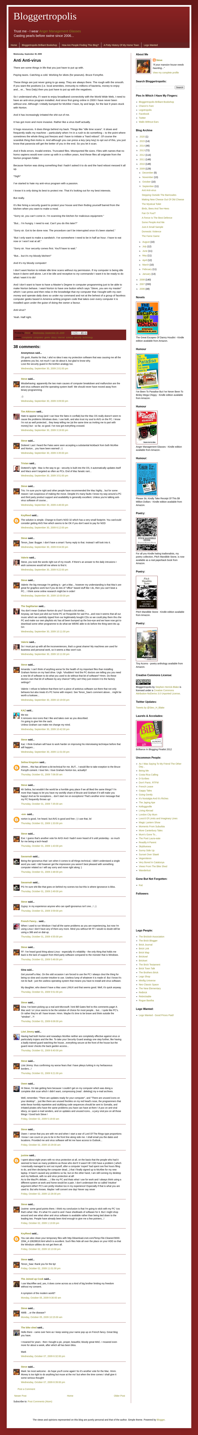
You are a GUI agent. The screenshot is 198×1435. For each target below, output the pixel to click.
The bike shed (29, 1327)
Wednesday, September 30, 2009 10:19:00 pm (45, 700)
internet (61, 337)
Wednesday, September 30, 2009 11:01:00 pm (45, 752)
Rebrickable (145, 996)
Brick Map (144, 952)
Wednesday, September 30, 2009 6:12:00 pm (44, 527)
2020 (142, 136)
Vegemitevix (145, 858)
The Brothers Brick (148, 972)
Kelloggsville (145, 806)
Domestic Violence (151, 231)
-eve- (24, 814)
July (144, 246)
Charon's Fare (146, 106)
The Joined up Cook (32, 1279)
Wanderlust (145, 870)
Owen (24, 1083)
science (69, 337)
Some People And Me (153, 222)
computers (38, 337)
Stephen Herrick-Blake (167, 687)
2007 (142, 284)
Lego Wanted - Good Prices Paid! (156, 1015)
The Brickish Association (151, 936)
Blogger (161, 1419)
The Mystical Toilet (151, 204)
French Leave (146, 786)
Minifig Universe (147, 980)
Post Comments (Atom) (40, 1401)
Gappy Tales (145, 790)
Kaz (141, 885)
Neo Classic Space (149, 984)
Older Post (119, 1395)
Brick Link (144, 948)
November (148, 177)
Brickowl (143, 956)
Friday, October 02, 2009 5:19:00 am (40, 1118)
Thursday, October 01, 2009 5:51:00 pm (41, 992)
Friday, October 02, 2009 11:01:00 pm (41, 1268)
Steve (28, 333)
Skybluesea (145, 846)
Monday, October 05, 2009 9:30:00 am (41, 1297)
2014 (142, 145)
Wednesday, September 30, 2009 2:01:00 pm (44, 368)
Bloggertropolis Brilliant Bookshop (39, 45)
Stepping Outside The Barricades (159, 195)
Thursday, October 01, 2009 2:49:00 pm (41, 891)
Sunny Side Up (147, 850)
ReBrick (143, 992)
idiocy (54, 337)
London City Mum (148, 814)
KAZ (23, 710)
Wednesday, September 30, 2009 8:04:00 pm (44, 547)
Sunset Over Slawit (149, 854)
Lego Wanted (151, 45)
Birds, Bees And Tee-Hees (155, 208)
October (146, 181)
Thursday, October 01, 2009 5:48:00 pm (41, 959)
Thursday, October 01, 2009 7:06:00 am (41, 774)
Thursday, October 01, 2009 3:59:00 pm (41, 910)
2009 (142, 168)
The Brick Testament (149, 964)
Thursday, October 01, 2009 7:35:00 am (41, 803)
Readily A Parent (147, 842)
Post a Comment (26, 1389)
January (146, 274)
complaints (27, 337)
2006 (142, 289)
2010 (142, 164)
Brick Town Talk (147, 968)
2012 (142, 155)
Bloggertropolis (45, 16)
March (146, 264)
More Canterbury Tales (151, 830)
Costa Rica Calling (148, 774)
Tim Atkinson (28, 411)
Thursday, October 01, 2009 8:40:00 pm (41, 1050)
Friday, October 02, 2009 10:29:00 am (41, 1144)
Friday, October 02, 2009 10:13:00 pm (41, 1249)
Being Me (144, 770)
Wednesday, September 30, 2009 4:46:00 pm (44, 505)
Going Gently (146, 794)
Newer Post (20, 1395)
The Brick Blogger (148, 940)
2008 (142, 279)
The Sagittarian (29, 606)
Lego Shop (144, 976)
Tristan (25, 463)
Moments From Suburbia (152, 826)
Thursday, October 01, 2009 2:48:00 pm (41, 872)
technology (88, 337)
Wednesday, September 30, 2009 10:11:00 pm (45, 631)
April (145, 260)
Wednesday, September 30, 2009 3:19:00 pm (44, 430)
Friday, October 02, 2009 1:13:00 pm (40, 1223)
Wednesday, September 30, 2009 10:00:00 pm (45, 595)
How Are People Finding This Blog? (80, 45)
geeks (47, 337)
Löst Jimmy (27, 1031)
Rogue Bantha (146, 1000)
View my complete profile (166, 72)
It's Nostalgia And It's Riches (153, 798)
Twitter (142, 118)
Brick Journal (146, 944)
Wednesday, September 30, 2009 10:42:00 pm (45, 729)
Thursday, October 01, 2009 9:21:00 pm (41, 1073)
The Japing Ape (147, 802)
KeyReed (26, 515)
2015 (142, 141)
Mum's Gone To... (148, 834)
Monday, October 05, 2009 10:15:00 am (41, 1317)
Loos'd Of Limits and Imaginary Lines (158, 818)
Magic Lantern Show (149, 822)
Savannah (26, 856)
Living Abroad (146, 810)
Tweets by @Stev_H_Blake (150, 707)
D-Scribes (144, 778)
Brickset (143, 960)
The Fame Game (151, 236)
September (148, 186)
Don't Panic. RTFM (149, 782)
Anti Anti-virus (149, 190)
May (144, 255)
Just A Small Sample (152, 227)
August (146, 242)
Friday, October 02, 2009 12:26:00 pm (41, 1193)
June (145, 251)
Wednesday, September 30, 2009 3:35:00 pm (44, 453)
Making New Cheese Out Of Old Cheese (163, 199)
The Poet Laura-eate (149, 838)
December (148, 172)
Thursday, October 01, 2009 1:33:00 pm (41, 823)
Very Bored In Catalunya (151, 862)
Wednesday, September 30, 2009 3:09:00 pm (44, 401)
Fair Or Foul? (149, 213)
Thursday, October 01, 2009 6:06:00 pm (41, 1021)
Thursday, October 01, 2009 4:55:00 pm (41, 936)
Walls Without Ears (149, 122)
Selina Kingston (30, 762)
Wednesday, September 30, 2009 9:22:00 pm (44, 569)
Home (14, 45)
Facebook (144, 113)
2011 (142, 159)
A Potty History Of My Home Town (121, 45)
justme (25, 1155)
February (147, 269)
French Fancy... (29, 921)
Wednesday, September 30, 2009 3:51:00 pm (44, 475)
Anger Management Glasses (60, 31)
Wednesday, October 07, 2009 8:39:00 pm (43, 1382)
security (77, 337)
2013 (142, 150)
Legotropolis (145, 110)
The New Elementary (150, 988)
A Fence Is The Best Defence (157, 217)
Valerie (25, 557)
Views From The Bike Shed (153, 866)
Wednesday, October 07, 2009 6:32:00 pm (43, 1356)
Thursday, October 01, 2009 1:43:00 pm (41, 846)
